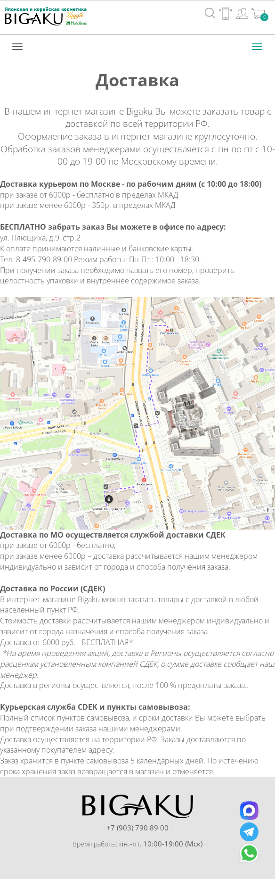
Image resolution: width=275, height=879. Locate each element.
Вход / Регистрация (242, 13)
